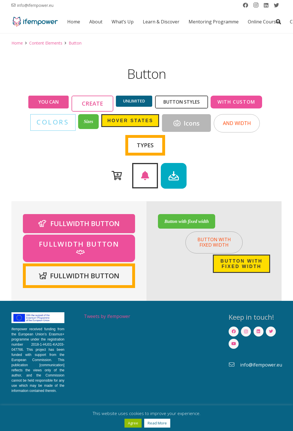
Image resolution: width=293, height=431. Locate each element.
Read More (157, 423)
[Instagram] (256, 5)
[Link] (35, 21)
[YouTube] (234, 344)
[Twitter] (276, 5)
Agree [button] (133, 423)
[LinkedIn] (266, 5)
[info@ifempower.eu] (234, 365)
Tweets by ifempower (107, 316)
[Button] (117, 176)
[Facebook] (245, 5)
